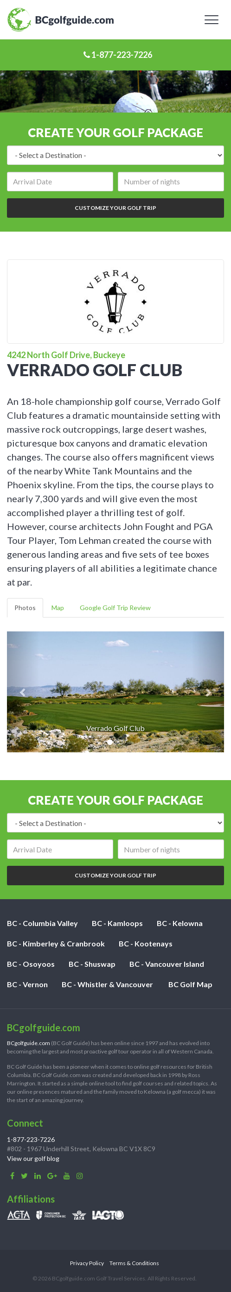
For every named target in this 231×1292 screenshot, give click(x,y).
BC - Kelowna (180, 923)
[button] (23, 692)
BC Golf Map (190, 984)
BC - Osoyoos (31, 963)
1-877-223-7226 (117, 55)
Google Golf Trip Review (115, 607)
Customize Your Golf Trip (115, 207)
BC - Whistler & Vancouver (107, 984)
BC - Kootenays (146, 943)
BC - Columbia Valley (42, 923)
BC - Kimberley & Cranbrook (56, 943)
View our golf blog (33, 1158)
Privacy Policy (87, 1263)
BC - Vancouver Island (166, 963)
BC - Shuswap (92, 963)
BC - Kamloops (117, 923)
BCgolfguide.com (28, 1043)
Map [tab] (57, 607)
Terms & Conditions (134, 1263)
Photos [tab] (25, 607)
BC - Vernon (27, 984)
